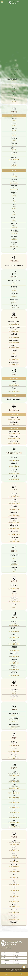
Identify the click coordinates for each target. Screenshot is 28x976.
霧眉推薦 (16, 966)
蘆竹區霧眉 (11, 966)
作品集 (16, 958)
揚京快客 (12, 969)
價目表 (3, 958)
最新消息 (3, 955)
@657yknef (8, 948)
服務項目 (17, 955)
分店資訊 (17, 963)
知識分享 (3, 963)
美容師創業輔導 (5, 960)
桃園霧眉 (6, 966)
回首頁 (3, 952)
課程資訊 (17, 960)
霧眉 (2, 966)
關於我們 (17, 952)
